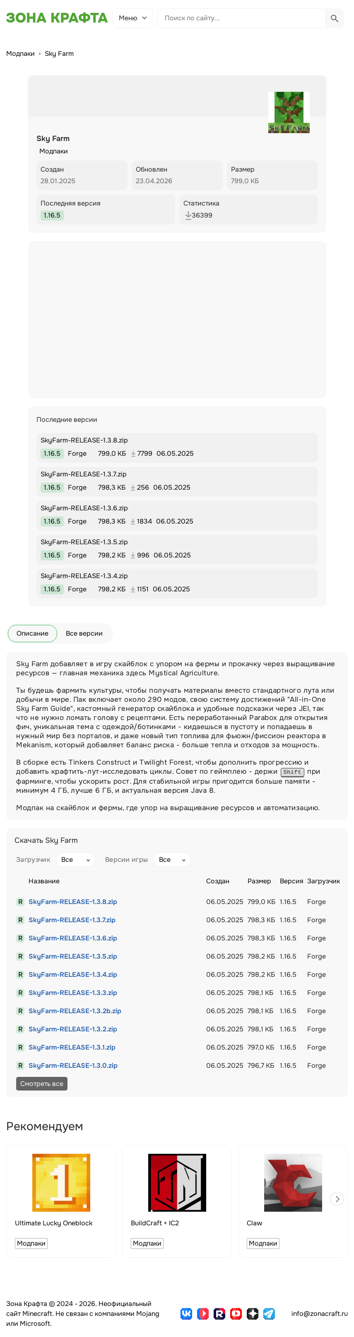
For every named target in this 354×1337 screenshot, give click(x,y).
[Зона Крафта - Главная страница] (57, 17)
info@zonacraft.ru (319, 1313)
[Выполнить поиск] (334, 18)
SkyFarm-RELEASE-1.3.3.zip (73, 992)
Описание (32, 633)
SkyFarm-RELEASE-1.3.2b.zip (75, 1011)
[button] (337, 1198)
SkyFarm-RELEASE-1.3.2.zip (73, 1029)
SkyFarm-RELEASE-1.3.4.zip (73, 974)
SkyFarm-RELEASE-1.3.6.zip (73, 938)
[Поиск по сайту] (241, 18)
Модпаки (20, 53)
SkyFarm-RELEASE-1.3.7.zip (72, 920)
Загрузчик (33, 859)
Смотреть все (41, 1083)
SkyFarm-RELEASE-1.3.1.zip (72, 1047)
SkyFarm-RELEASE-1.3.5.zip (73, 956)
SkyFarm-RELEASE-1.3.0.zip (73, 1065)
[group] (61, 1201)
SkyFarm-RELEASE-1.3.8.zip (73, 901)
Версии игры (126, 859)
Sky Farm (59, 53)
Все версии (84, 633)
